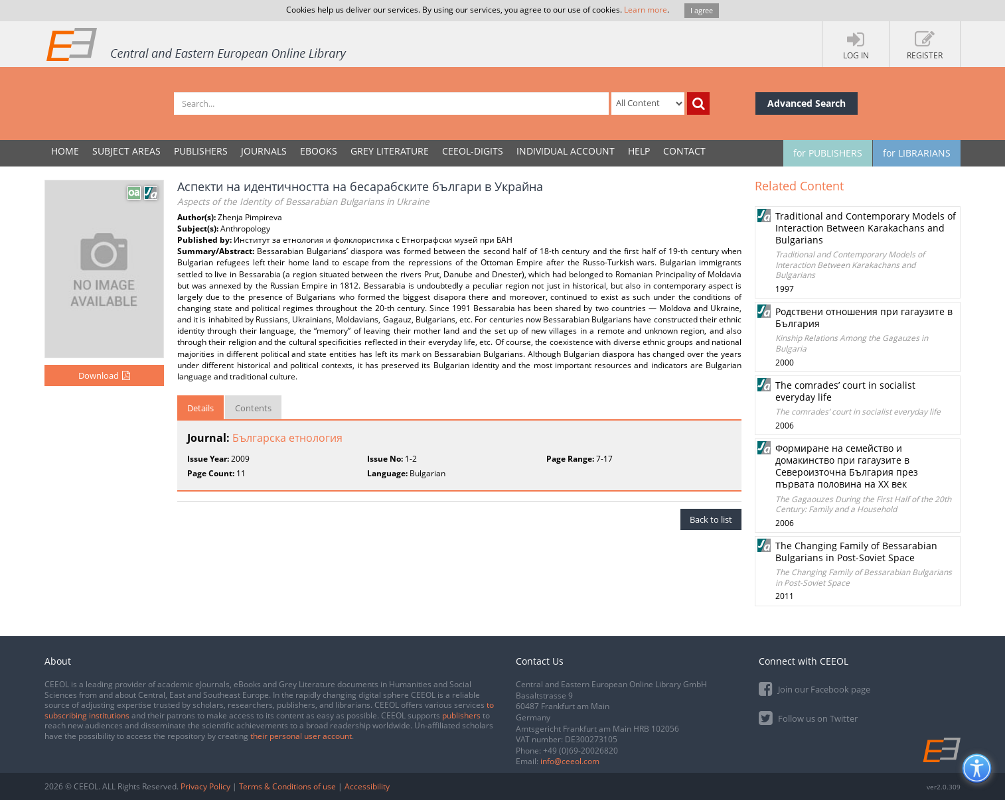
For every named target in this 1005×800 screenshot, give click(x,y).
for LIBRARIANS (917, 153)
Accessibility (367, 786)
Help (639, 151)
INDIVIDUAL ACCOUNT (565, 151)
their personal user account (301, 736)
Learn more (645, 9)
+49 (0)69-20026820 (580, 750)
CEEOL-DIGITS (472, 151)
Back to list (711, 519)
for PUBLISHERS (827, 153)
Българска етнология (287, 438)
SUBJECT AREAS (126, 151)
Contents (253, 408)
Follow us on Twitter (808, 717)
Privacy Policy (205, 786)
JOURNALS (264, 151)
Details (200, 408)
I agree (701, 10)
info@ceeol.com (569, 761)
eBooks (318, 151)
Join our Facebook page (814, 688)
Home (65, 151)
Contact (684, 151)
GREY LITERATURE (389, 151)
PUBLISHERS (201, 151)
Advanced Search (806, 103)
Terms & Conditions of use (287, 786)
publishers (461, 715)
